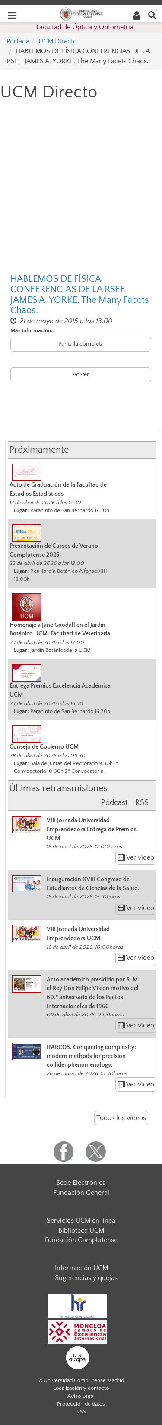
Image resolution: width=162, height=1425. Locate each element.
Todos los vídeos (121, 1118)
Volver (81, 374)
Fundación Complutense (81, 1240)
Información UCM (81, 1268)
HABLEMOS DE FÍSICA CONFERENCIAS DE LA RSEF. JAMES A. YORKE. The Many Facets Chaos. (79, 295)
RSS (81, 1412)
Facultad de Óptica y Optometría (84, 27)
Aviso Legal (81, 1396)
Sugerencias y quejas (86, 1278)
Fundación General (81, 1193)
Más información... (32, 330)
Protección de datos (81, 1404)
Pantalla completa (81, 344)
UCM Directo (57, 41)
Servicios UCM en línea (81, 1221)
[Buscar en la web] (152, 14)
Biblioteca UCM (81, 1230)
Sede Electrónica (81, 1183)
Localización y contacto (81, 1388)
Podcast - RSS (125, 803)
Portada (17, 41)
